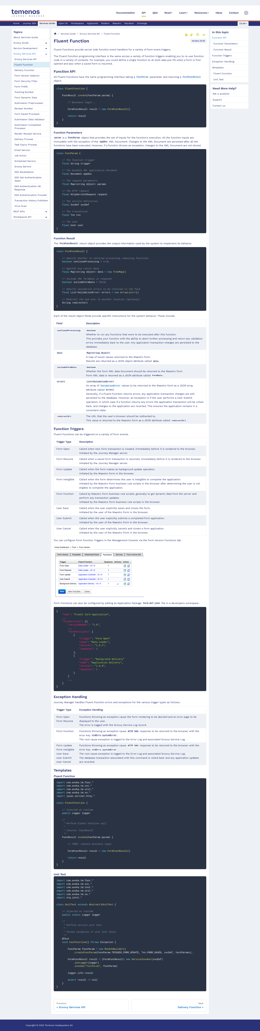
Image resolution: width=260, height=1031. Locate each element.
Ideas (219, 12)
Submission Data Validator (29, 119)
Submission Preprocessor (28, 103)
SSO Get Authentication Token (28, 179)
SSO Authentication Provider (30, 195)
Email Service (22, 150)
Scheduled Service (25, 161)
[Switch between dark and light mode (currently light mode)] (197, 34)
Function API (219, 37)
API (144, 12)
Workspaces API (22, 217)
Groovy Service (22, 166)
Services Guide (47, 23)
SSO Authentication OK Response (27, 188)
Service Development (25, 48)
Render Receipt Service (27, 133)
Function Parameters (225, 43)
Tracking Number (24, 92)
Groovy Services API (24, 53)
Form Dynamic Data (25, 97)
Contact (233, 12)
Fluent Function (23, 64)
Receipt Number (23, 108)
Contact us (219, 105)
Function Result (222, 49)
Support (217, 99)
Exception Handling (223, 61)
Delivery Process (23, 139)
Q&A (155, 12)
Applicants (92, 23)
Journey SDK (29, 23)
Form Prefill (21, 86)
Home (16, 23)
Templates (218, 67)
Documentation (125, 12)
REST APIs (19, 211)
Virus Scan (20, 206)
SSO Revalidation (24, 172)
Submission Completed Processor (27, 127)
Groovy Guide (21, 42)
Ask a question (221, 93)
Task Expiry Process (25, 144)
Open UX (63, 23)
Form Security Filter (25, 81)
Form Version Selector (27, 75)
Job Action (20, 155)
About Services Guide (25, 37)
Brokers (105, 23)
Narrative (129, 23)
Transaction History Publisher (31, 200)
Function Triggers (222, 55)
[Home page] (55, 33)
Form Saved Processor (27, 114)
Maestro (117, 23)
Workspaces (77, 23)
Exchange (142, 23)
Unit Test (218, 79)
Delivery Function (24, 70)
